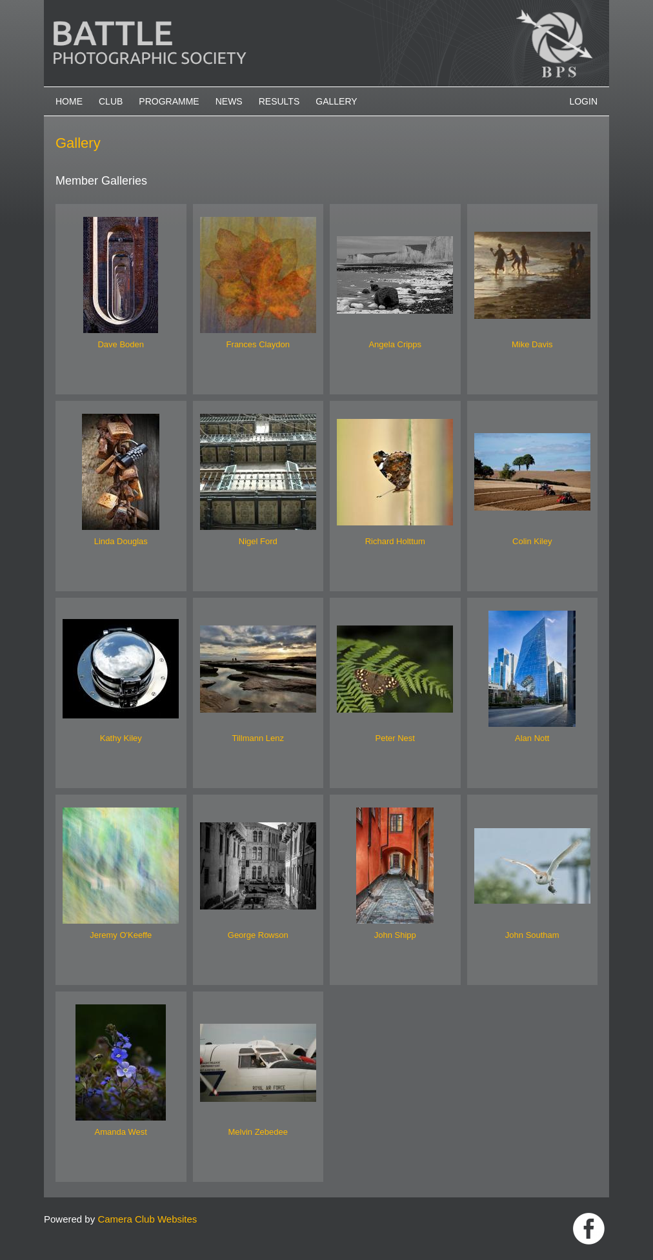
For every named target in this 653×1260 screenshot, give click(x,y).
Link (589, 1229)
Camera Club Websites (147, 1219)
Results (279, 101)
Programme (169, 101)
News (229, 101)
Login (583, 101)
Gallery (336, 101)
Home (69, 101)
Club (111, 101)
